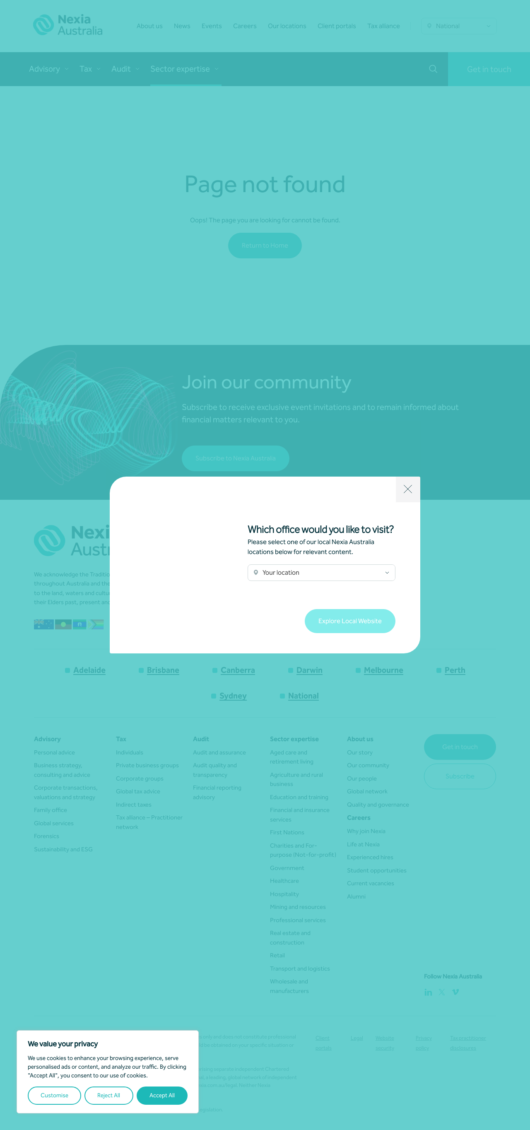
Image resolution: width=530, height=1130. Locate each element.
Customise (54, 1095)
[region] (108, 1071)
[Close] (408, 489)
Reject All (108, 1095)
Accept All (162, 1095)
